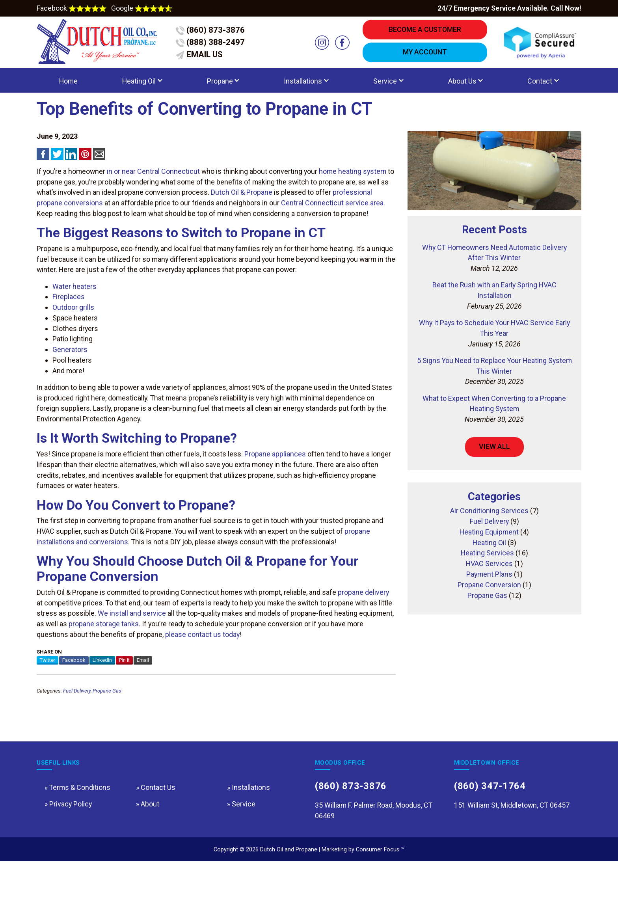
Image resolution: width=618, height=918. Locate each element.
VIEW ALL (494, 470)
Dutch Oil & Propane (241, 207)
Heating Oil (139, 86)
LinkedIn (102, 696)
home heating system (352, 186)
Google (141, 8)
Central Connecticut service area (332, 217)
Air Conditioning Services (489, 542)
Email (143, 696)
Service (385, 86)
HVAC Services (489, 595)
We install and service (132, 649)
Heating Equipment (489, 564)
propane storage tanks (104, 659)
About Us (462, 86)
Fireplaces (68, 316)
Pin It (124, 696)
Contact (539, 86)
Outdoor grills (73, 327)
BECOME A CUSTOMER (425, 30)
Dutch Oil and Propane (288, 905)
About (150, 855)
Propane (220, 86)
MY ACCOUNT (425, 55)
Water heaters (74, 306)
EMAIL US (201, 58)
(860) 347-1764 (493, 836)
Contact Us (158, 837)
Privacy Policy (70, 855)
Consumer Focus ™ (380, 905)
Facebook (72, 8)
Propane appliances (275, 479)
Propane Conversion (489, 617)
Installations (303, 86)
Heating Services (487, 585)
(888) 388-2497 (213, 44)
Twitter (47, 696)
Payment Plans (489, 606)
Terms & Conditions (79, 837)
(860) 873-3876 (213, 31)
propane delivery (363, 628)
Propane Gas (107, 729)
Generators (69, 369)
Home (68, 86)
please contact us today (202, 670)
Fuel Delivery (77, 729)
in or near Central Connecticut (153, 186)
